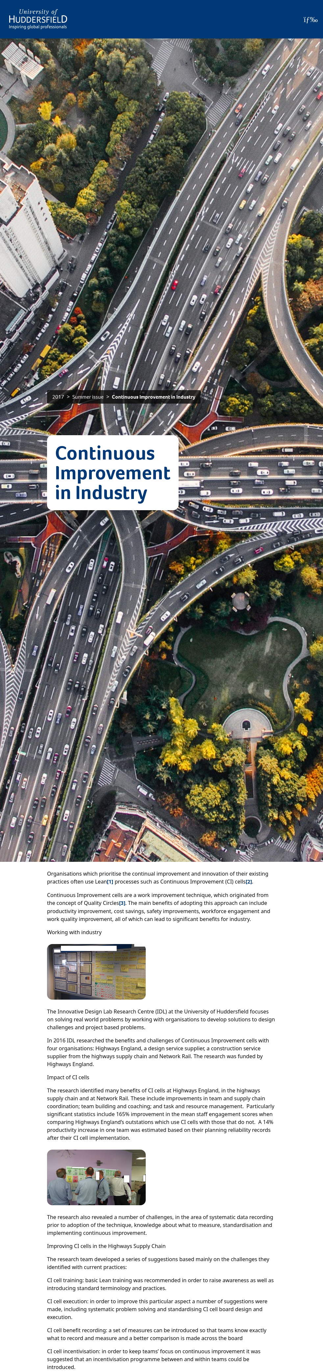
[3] (122, 903)
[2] (249, 881)
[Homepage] (38, 19)
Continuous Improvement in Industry (153, 396)
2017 (58, 396)
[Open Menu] (311, 19)
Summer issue (88, 396)
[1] (110, 881)
